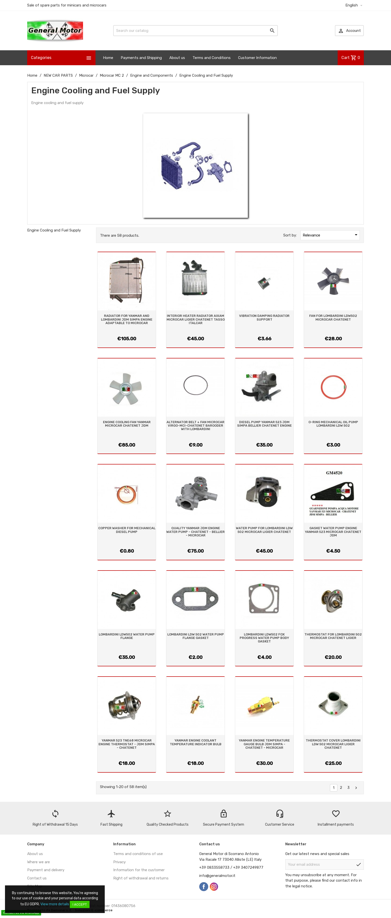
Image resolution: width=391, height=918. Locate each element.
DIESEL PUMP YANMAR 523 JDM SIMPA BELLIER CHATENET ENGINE (264, 423)
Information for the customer (139, 870)
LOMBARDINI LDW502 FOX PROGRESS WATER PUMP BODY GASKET (264, 637)
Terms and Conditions (212, 58)
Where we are (38, 862)
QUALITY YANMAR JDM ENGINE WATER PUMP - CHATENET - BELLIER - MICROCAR (195, 531)
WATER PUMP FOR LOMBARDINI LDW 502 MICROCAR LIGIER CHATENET (264, 529)
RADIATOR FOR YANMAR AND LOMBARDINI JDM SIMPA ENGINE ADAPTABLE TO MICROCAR (126, 319)
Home (108, 58)
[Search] (195, 31)
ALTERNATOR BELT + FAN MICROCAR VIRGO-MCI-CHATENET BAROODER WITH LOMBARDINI (195, 425)
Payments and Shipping (141, 58)
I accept (80, 904)
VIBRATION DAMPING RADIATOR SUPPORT (264, 317)
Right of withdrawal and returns (141, 878)
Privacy (119, 862)
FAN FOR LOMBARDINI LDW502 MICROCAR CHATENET (333, 317)
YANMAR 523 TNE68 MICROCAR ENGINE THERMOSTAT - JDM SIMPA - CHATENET (126, 744)
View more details (54, 904)
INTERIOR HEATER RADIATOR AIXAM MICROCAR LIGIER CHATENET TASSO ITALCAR (196, 319)
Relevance (331, 235)
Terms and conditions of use (138, 854)
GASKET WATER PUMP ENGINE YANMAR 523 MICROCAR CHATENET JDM (333, 531)
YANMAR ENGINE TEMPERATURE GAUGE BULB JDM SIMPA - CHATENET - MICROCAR (264, 744)
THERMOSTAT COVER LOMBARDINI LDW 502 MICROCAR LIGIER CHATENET (333, 744)
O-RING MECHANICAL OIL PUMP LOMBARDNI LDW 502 (333, 423)
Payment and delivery (45, 870)
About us (177, 58)
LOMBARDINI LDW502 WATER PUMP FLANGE (127, 636)
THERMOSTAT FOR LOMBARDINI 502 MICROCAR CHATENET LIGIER (333, 636)
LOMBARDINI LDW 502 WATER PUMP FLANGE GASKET (195, 636)
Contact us (37, 878)
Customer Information (257, 58)
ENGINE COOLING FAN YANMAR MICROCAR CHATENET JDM (127, 423)
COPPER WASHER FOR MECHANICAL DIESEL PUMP (126, 529)
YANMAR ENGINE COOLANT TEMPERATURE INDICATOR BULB (195, 742)
